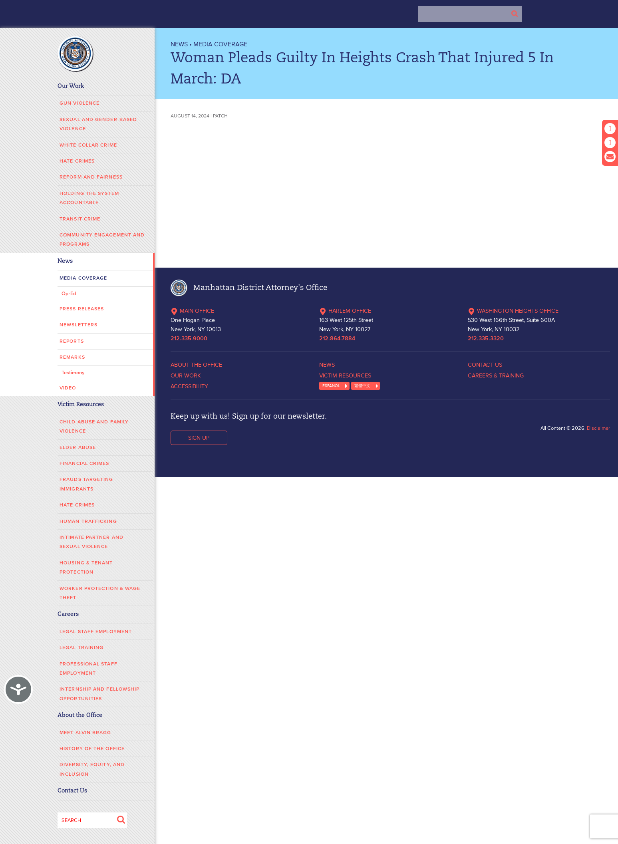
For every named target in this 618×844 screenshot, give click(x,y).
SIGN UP (198, 438)
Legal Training (81, 647)
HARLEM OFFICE (345, 311)
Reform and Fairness (91, 177)
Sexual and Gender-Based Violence (98, 124)
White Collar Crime (88, 145)
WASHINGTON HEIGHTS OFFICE (513, 311)
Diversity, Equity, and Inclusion (92, 769)
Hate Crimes (77, 161)
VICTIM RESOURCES (345, 375)
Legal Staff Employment (96, 631)
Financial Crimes (84, 463)
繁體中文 (362, 385)
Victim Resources (81, 405)
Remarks (72, 357)
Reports (72, 341)
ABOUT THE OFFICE (196, 364)
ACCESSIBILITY (189, 386)
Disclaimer (598, 428)
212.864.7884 (337, 339)
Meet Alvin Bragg (85, 732)
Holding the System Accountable (89, 198)
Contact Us (72, 791)
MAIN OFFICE (192, 311)
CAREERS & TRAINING (496, 375)
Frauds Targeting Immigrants (86, 484)
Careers (68, 615)
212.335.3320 (486, 339)
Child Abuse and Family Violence (94, 426)
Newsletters (78, 325)
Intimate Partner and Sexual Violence (91, 542)
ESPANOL (331, 385)
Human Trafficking (88, 521)
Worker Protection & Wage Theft (100, 593)
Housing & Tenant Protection (86, 567)
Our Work (71, 86)
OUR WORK (186, 375)
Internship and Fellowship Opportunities (100, 694)
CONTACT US (485, 364)
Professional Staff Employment (88, 668)
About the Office (80, 716)
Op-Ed (69, 293)
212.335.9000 (189, 339)
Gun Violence (79, 103)
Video (68, 388)
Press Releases (82, 309)
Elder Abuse (78, 447)
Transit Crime (80, 219)
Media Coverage (83, 278)
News (65, 261)
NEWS (179, 44)
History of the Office (92, 748)
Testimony (73, 372)
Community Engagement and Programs (102, 239)
